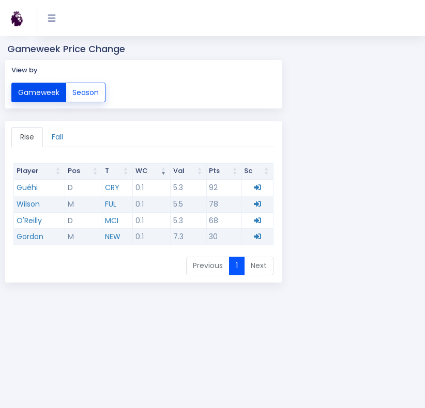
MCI (111, 220)
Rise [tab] (27, 137)
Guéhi (27, 187)
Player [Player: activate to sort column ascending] (27, 171)
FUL (110, 204)
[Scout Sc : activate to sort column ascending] (258, 171)
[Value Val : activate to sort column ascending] (189, 171)
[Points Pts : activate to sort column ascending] (224, 171)
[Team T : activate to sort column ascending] (117, 171)
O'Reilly (29, 220)
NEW (112, 236)
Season (85, 92)
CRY (112, 187)
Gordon (30, 236)
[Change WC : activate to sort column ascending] (152, 171)
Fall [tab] (57, 137)
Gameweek (38, 92)
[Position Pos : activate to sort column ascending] (84, 171)
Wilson (28, 204)
